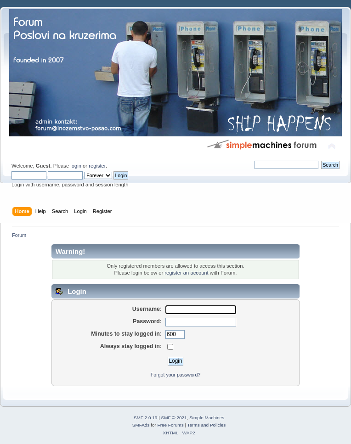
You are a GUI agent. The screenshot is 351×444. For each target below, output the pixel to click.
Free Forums (171, 424)
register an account (186, 272)
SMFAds (141, 424)
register (97, 166)
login (75, 166)
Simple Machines (206, 417)
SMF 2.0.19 (146, 417)
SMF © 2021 (174, 417)
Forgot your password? (175, 374)
